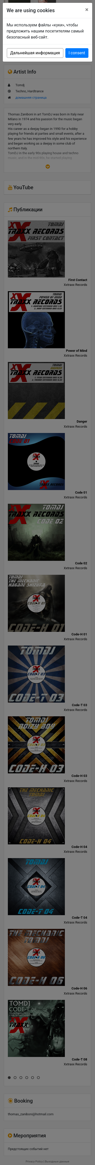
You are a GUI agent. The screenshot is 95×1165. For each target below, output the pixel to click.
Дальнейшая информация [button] (35, 52)
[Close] (86, 9)
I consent (77, 52)
